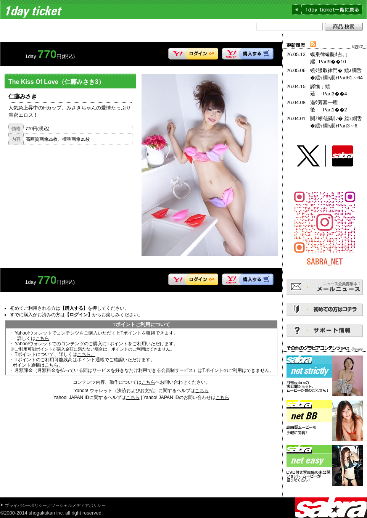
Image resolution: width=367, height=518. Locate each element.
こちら (42, 338)
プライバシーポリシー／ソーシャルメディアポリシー (55, 505)
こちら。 (86, 354)
